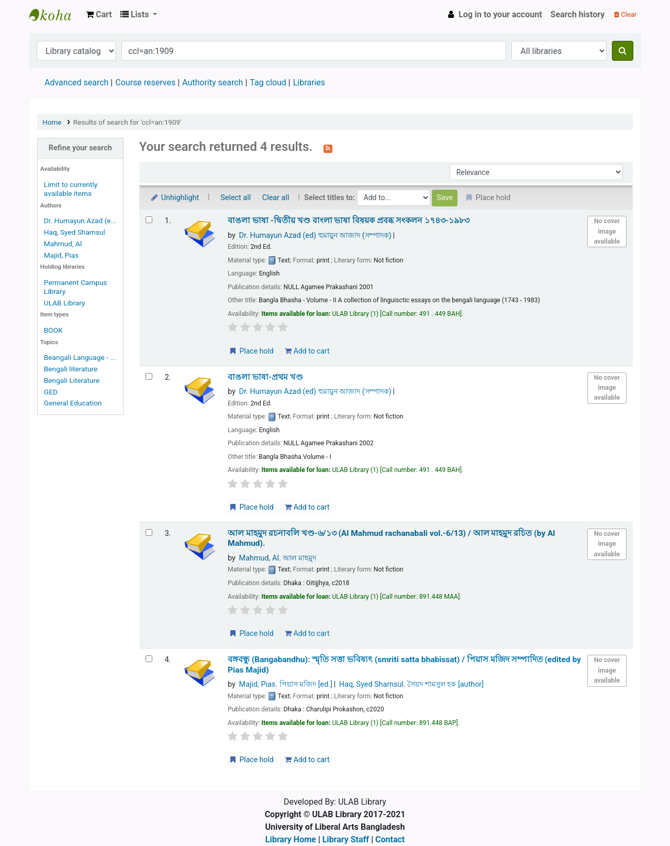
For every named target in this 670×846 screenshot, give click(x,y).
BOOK (53, 330)
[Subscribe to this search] (328, 148)
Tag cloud (268, 82)
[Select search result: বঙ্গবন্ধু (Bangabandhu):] (149, 658)
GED (51, 392)
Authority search (212, 82)
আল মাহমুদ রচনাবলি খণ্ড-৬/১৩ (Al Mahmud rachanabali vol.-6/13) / (391, 538)
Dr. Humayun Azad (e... (80, 220)
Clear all (275, 197)
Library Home (290, 839)
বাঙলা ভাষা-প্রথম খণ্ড (265, 377)
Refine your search (80, 148)
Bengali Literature (71, 380)
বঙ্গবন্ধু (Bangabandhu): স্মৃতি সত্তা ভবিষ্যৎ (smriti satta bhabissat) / (404, 664)
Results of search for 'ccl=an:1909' (127, 122)
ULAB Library (55, 14)
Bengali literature (70, 369)
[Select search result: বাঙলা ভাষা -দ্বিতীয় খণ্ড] (149, 219)
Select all (235, 197)
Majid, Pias (61, 255)
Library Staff (345, 839)
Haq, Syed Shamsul (74, 232)
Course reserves (145, 82)
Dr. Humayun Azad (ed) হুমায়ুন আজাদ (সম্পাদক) (315, 235)
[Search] (622, 51)
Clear (625, 14)
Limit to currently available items (70, 188)
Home (52, 122)
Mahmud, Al (63, 243)
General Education (73, 403)
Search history (578, 14)
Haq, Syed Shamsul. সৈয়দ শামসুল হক (411, 684)
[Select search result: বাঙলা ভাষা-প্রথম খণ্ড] (149, 376)
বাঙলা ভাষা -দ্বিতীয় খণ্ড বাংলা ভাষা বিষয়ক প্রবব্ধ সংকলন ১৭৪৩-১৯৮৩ (349, 220)
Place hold (251, 351)
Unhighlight (174, 197)
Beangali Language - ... (80, 357)
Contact (390, 839)
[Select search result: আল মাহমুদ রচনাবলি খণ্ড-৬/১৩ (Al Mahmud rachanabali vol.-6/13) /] (149, 532)
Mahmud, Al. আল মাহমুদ (277, 558)
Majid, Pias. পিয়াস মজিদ (285, 684)
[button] (99, 14)
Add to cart (307, 351)
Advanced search (76, 82)
